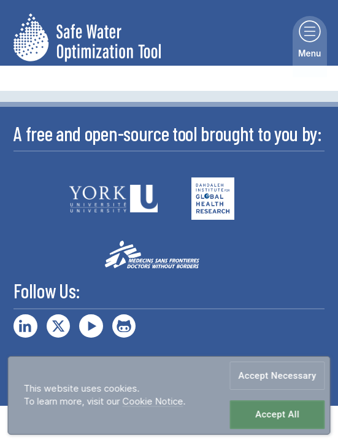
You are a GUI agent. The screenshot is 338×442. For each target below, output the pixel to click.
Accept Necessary (278, 375)
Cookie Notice (152, 401)
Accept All (277, 414)
